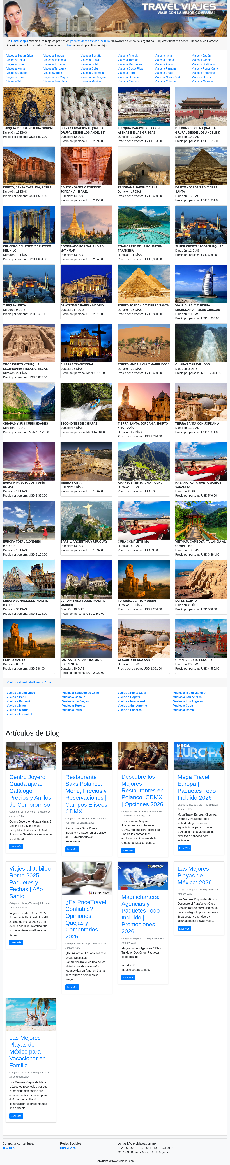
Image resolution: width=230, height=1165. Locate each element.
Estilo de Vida (28, 811)
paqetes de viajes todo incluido (90, 41)
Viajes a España (91, 55)
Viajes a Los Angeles (94, 77)
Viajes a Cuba (89, 68)
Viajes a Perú (126, 72)
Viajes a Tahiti (15, 81)
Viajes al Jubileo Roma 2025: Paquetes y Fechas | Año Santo (30, 882)
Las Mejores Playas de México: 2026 (195, 875)
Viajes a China (15, 59)
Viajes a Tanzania (54, 68)
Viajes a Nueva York (167, 77)
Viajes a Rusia (90, 59)
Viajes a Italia (163, 55)
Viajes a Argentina (203, 72)
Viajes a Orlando (128, 77)
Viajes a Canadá (16, 72)
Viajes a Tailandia (54, 59)
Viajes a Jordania (54, 64)
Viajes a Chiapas (165, 81)
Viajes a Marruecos (130, 64)
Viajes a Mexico (91, 81)
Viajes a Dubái (90, 64)
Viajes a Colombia (92, 72)
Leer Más (16, 846)
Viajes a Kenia (15, 68)
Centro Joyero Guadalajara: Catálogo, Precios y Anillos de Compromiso (30, 791)
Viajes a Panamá (165, 68)
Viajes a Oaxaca (202, 81)
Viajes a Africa (164, 64)
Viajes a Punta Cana (205, 68)
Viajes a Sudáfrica (203, 64)
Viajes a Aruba (52, 72)
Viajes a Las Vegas (55, 77)
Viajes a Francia (128, 55)
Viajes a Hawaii (201, 77)
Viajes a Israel (15, 64)
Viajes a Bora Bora (55, 81)
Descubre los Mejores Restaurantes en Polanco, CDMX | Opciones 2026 (142, 790)
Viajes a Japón (201, 55)
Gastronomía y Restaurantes (92, 818)
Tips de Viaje (196, 804)
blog (69, 45)
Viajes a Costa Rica (130, 68)
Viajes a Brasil (164, 72)
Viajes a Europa (53, 55)
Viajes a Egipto (164, 59)
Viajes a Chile (15, 77)
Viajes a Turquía (128, 59)
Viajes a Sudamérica (19, 55)
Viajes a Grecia (201, 59)
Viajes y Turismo (29, 903)
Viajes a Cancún (128, 81)
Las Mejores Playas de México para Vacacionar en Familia (27, 1052)
